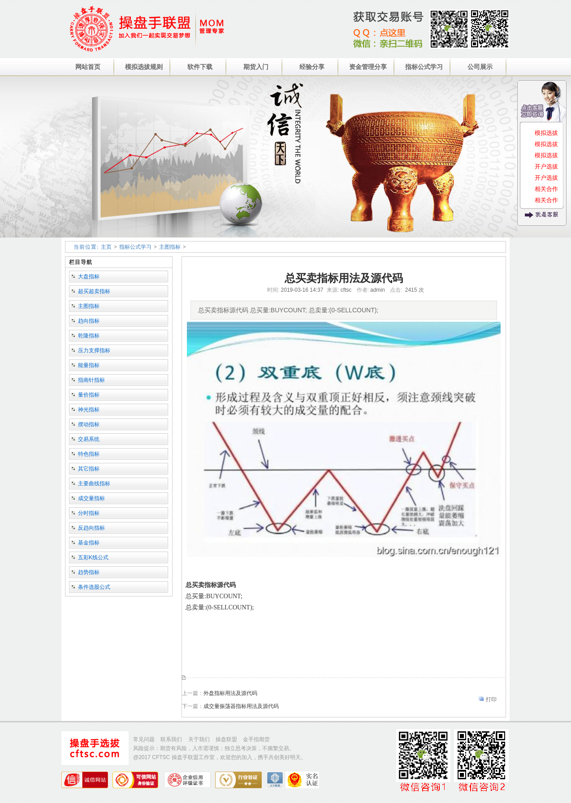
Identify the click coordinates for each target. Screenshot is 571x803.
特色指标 (88, 454)
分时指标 (88, 513)
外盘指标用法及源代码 (230, 693)
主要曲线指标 (94, 483)
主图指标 (170, 247)
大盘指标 (88, 276)
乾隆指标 (88, 335)
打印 (491, 699)
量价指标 (88, 395)
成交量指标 (91, 498)
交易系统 (88, 439)
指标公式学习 (135, 247)
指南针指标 (91, 380)
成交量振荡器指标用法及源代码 (241, 706)
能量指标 (88, 365)
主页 (106, 247)
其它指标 (88, 469)
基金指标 (88, 543)
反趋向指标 (91, 528)
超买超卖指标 (94, 291)
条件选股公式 (94, 587)
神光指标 (88, 409)
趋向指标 (88, 321)
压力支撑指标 (94, 350)
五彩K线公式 (93, 557)
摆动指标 (88, 424)
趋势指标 (88, 572)
